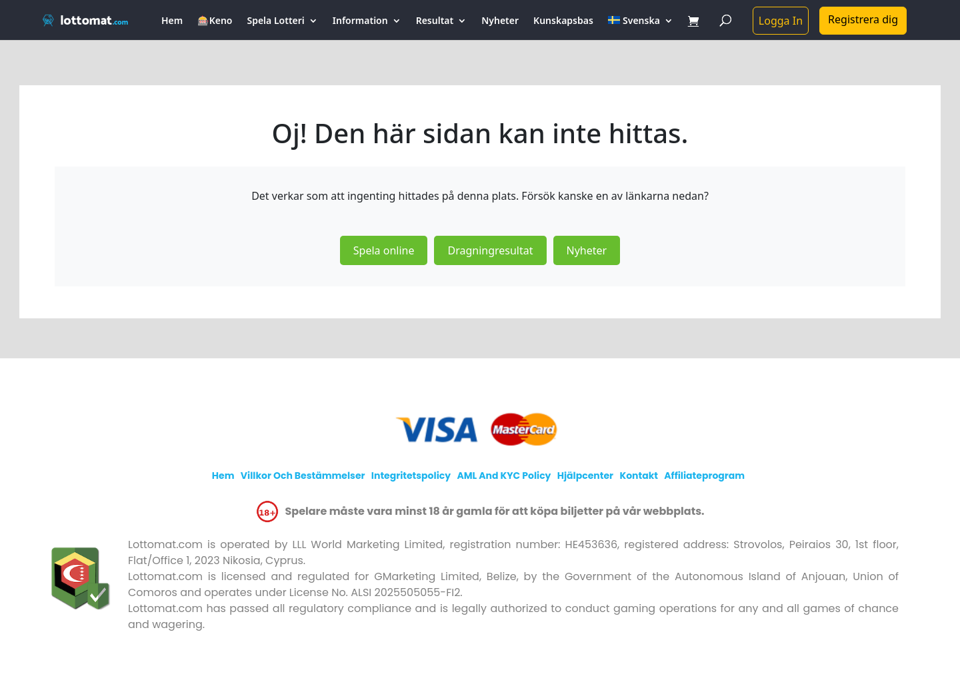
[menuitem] (640, 28)
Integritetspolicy (411, 475)
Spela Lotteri (275, 21)
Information (360, 21)
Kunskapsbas (563, 21)
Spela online (384, 250)
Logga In (781, 20)
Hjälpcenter (585, 475)
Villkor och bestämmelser (303, 475)
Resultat (435, 21)
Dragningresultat (490, 250)
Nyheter (500, 21)
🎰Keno (214, 21)
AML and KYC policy (504, 475)
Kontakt (638, 475)
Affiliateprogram (704, 475)
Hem (172, 21)
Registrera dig (863, 19)
